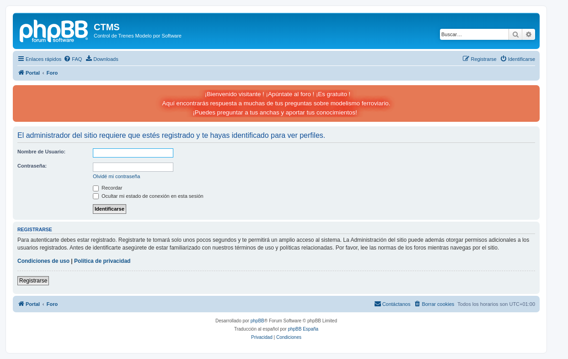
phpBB (257, 320)
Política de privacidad (102, 261)
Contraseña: (32, 166)
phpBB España (303, 329)
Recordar (107, 187)
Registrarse (33, 280)
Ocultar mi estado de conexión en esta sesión (148, 196)
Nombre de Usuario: (41, 151)
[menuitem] (73, 59)
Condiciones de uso (43, 261)
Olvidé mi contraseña (116, 176)
